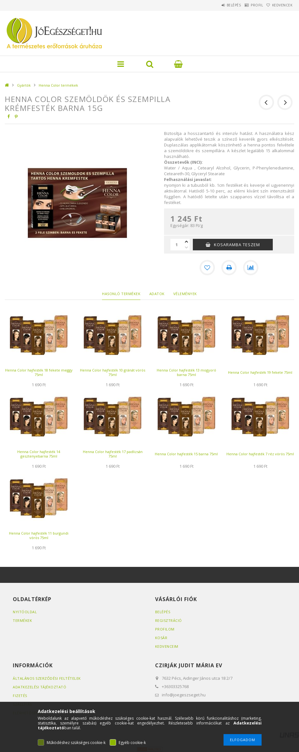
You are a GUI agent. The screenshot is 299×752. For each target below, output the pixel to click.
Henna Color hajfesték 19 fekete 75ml (260, 372)
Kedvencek (279, 5)
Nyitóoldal (25, 611)
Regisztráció (168, 620)
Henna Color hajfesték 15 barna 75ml (186, 453)
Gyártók (24, 85)
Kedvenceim (166, 646)
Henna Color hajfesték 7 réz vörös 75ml (260, 453)
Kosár (161, 637)
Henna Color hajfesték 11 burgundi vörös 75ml (38, 535)
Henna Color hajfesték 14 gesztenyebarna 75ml (38, 453)
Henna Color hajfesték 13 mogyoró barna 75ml (186, 372)
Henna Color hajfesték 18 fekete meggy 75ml (39, 372)
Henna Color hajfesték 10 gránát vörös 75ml (112, 372)
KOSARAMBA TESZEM (237, 244)
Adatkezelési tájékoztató (39, 687)
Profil (248, 5)
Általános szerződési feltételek (47, 678)
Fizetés (20, 695)
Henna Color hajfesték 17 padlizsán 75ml (113, 453)
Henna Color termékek (58, 85)
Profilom (165, 629)
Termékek (22, 620)
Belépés (219, 5)
